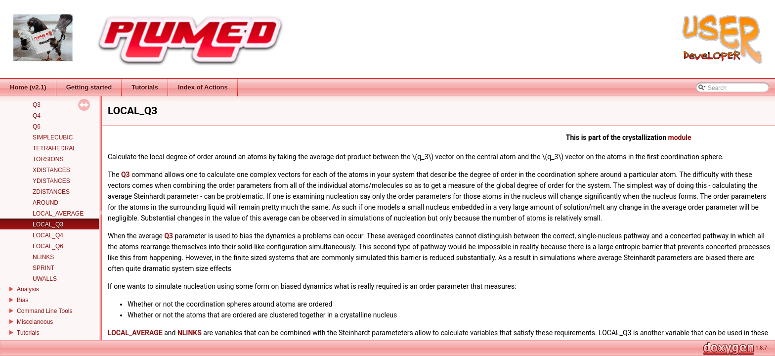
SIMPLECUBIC (53, 137)
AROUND (45, 202)
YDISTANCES (51, 181)
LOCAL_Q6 (48, 246)
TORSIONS (48, 159)
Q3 (37, 104)
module (679, 137)
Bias (22, 300)
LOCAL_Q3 (48, 224)
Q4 (37, 115)
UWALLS (45, 278)
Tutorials (28, 332)
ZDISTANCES (51, 191)
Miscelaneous (35, 321)
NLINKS (43, 257)
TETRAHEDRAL (54, 148)
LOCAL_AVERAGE (58, 213)
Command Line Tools (45, 311)
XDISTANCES (51, 170)
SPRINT (43, 268)
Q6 (37, 126)
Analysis (28, 289)
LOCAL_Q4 (48, 235)
